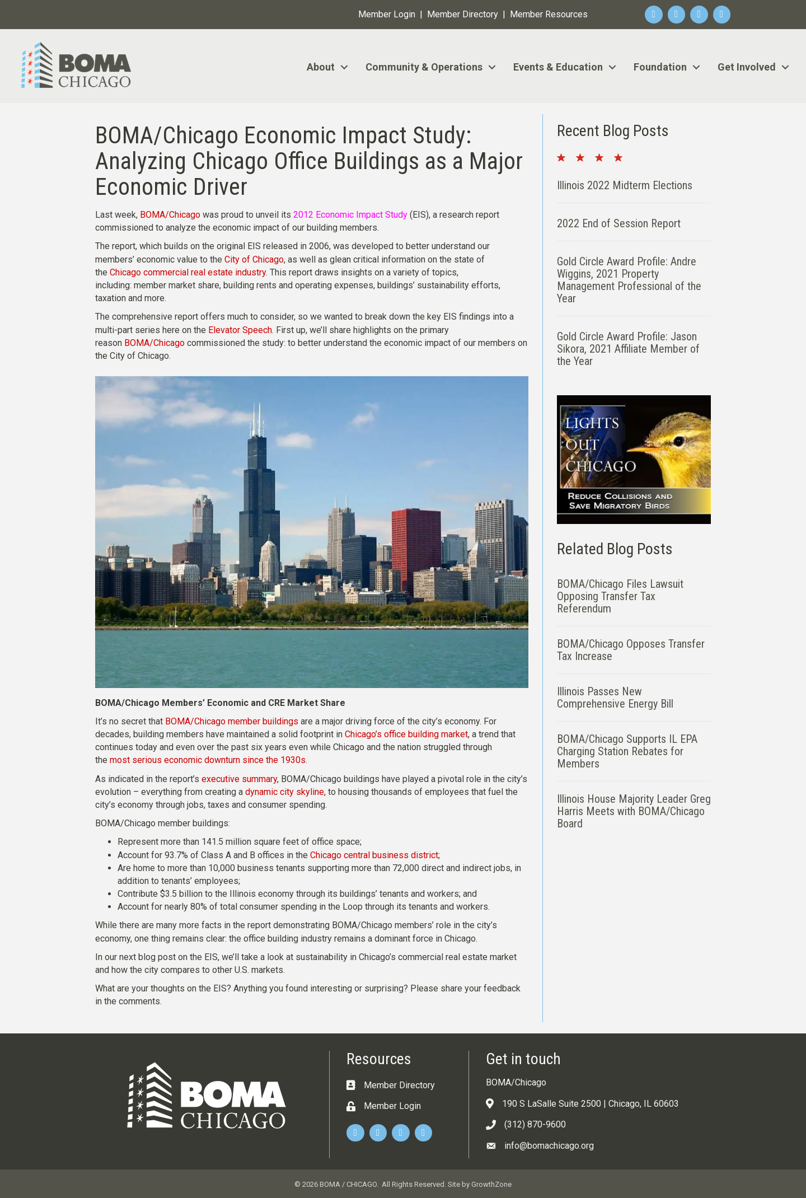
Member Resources (549, 14)
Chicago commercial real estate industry (188, 272)
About (321, 67)
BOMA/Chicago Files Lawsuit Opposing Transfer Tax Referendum (620, 596)
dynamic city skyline (284, 792)
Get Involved (747, 67)
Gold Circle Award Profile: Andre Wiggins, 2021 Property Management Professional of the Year (629, 280)
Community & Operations (423, 67)
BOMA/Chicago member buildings (231, 721)
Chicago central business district (374, 855)
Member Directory (462, 14)
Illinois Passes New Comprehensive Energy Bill (615, 697)
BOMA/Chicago (170, 214)
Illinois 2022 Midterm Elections (624, 185)
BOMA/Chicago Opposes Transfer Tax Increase (631, 650)
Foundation (660, 67)
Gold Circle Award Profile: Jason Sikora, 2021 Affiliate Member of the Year (628, 349)
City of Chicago (254, 259)
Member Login (386, 14)
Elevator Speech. (241, 330)
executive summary (239, 779)
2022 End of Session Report (619, 223)
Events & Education (558, 67)
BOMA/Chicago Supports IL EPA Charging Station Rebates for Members (627, 751)
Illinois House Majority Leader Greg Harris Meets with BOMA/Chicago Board (634, 811)
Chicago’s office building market (406, 734)
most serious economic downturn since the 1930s (208, 760)
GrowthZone (491, 1184)
